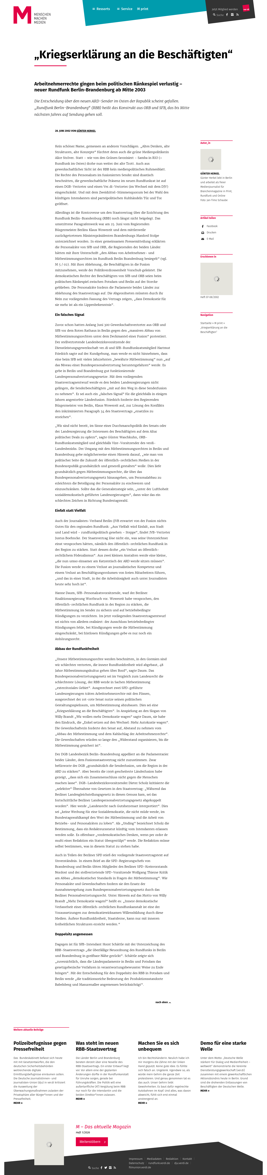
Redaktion (172, 1159)
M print (142, 9)
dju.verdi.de (181, 1163)
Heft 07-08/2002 (216, 281)
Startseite (206, 323)
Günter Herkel (86, 130)
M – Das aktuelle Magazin (103, 1127)
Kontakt (187, 1159)
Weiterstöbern (90, 1142)
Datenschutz (136, 1163)
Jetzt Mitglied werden (225, 9)
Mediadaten (154, 1159)
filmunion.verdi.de (140, 1167)
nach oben (162, 1002)
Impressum (136, 1159)
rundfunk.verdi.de (159, 1163)
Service (127, 9)
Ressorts (103, 9)
